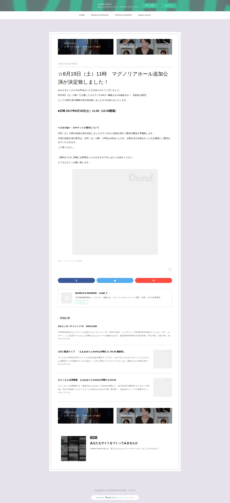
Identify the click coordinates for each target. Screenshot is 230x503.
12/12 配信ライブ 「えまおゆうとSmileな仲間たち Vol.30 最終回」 (91, 351)
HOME (82, 15)
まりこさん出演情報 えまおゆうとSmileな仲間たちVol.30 (87, 380)
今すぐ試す (150, 5)
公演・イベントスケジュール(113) (70, 261)
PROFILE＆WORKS (123, 15)
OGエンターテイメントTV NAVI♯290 (77, 326)
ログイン (169, 5)
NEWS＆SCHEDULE (100, 15)
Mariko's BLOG (144, 15)
